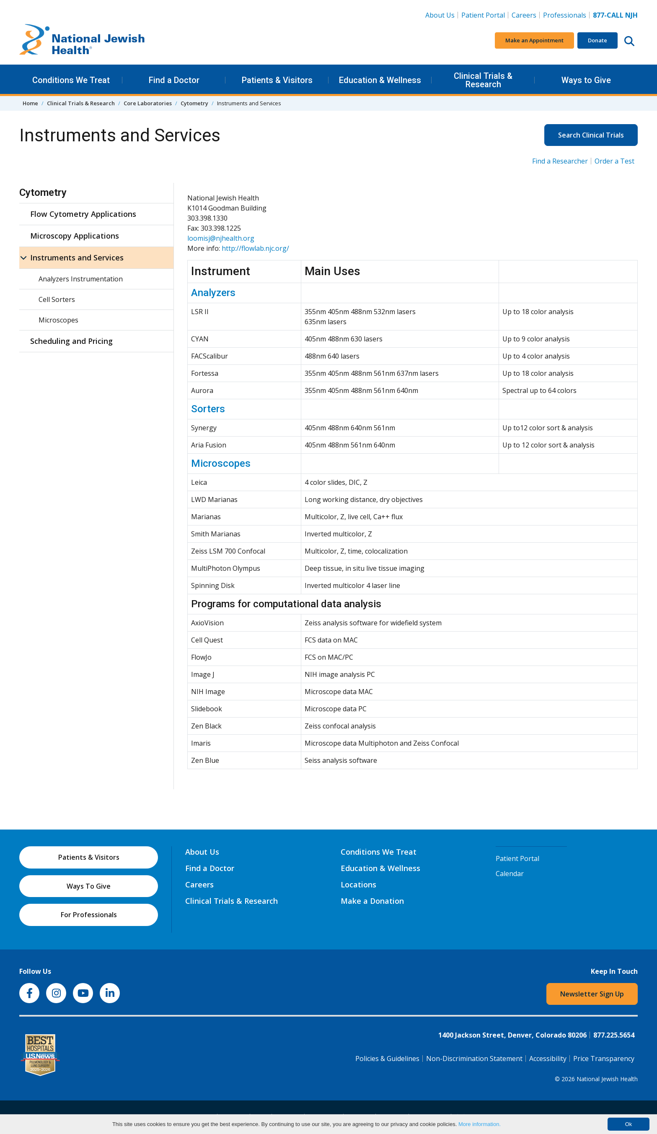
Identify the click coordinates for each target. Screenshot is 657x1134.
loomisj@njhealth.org (220, 238)
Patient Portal (483, 15)
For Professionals (89, 914)
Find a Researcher (560, 161)
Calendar (510, 873)
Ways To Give (89, 886)
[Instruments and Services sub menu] (23, 258)
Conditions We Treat (71, 80)
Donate (597, 40)
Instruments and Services (77, 257)
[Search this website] (629, 40)
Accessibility (547, 1058)
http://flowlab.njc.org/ (255, 248)
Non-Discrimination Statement (474, 1058)
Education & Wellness (380, 80)
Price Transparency (603, 1058)
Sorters (208, 409)
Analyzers (213, 293)
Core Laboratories (148, 103)
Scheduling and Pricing (71, 341)
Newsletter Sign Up (592, 994)
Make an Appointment (534, 40)
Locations (358, 884)
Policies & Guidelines (387, 1058)
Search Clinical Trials (591, 135)
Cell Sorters (57, 299)
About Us (440, 15)
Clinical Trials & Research (483, 80)
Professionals (564, 15)
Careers (526, 15)
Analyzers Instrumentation (81, 279)
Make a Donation (372, 901)
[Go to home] (82, 40)
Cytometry (194, 103)
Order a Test (614, 161)
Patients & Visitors (277, 80)
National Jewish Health (607, 1079)
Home (30, 103)
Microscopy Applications (74, 236)
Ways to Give (586, 80)
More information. (479, 1124)
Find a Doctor (174, 80)
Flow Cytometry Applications (83, 214)
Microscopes (221, 463)
